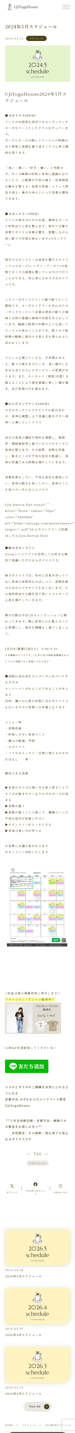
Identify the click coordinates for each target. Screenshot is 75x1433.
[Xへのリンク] (12, 1188)
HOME (9, 1425)
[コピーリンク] (61, 1188)
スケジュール (37, 1163)
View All (39, 1406)
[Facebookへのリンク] (36, 1188)
